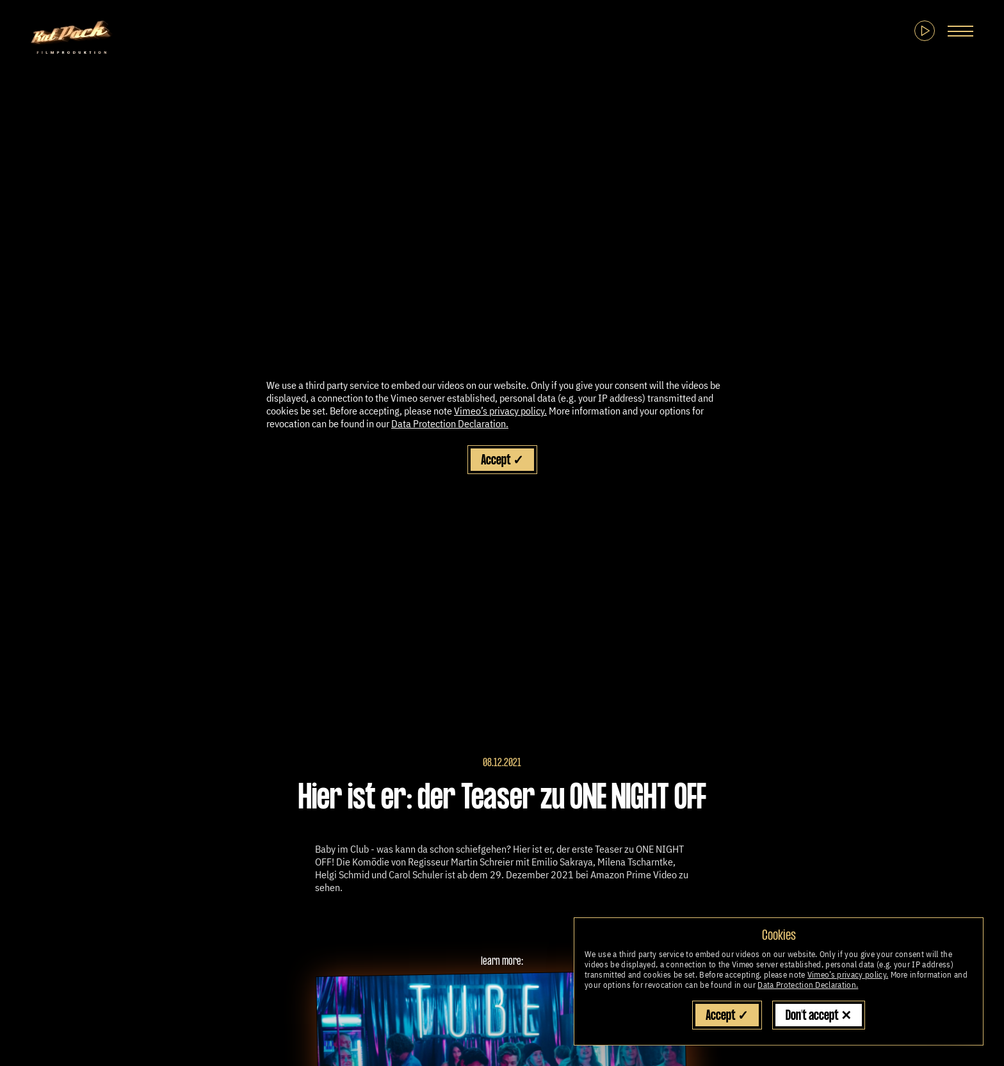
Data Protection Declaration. (807, 985)
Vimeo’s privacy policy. (847, 974)
